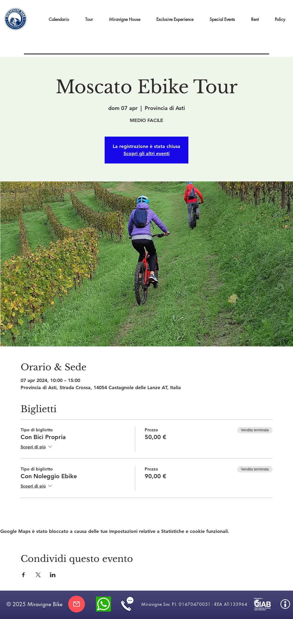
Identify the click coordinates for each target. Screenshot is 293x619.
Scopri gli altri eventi (146, 153)
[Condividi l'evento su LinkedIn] (53, 574)
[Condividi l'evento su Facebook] (23, 574)
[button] (175, 19)
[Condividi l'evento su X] (38, 574)
